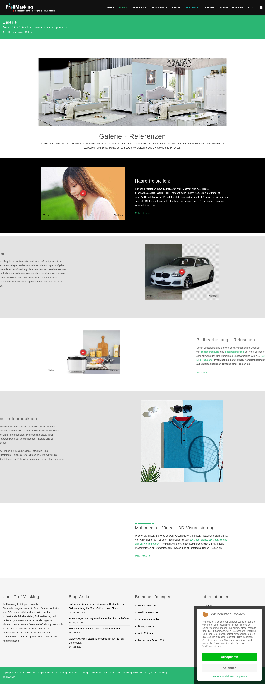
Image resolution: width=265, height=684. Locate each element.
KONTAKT (193, 7)
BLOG (251, 7)
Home (110, 7)
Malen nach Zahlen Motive (152, 640)
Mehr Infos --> (143, 213)
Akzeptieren (229, 657)
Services (138, 7)
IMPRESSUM (9, 677)
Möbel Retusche (146, 605)
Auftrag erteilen (231, 7)
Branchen (158, 7)
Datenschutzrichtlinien (222, 676)
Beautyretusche (146, 626)
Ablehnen (229, 668)
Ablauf (209, 7)
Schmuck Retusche (148, 619)
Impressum (242, 676)
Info (122, 7)
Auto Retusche (145, 633)
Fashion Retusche (147, 612)
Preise (176, 7)
